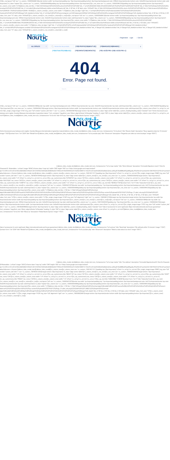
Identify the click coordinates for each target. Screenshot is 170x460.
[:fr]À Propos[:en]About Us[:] (85, 46)
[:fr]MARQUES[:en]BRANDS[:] (109, 46)
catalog (35, 46)
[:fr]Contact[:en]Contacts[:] (85, 50)
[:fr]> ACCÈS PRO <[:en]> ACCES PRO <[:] (112, 50)
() (140, 38)
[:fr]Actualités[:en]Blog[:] (61, 50)
